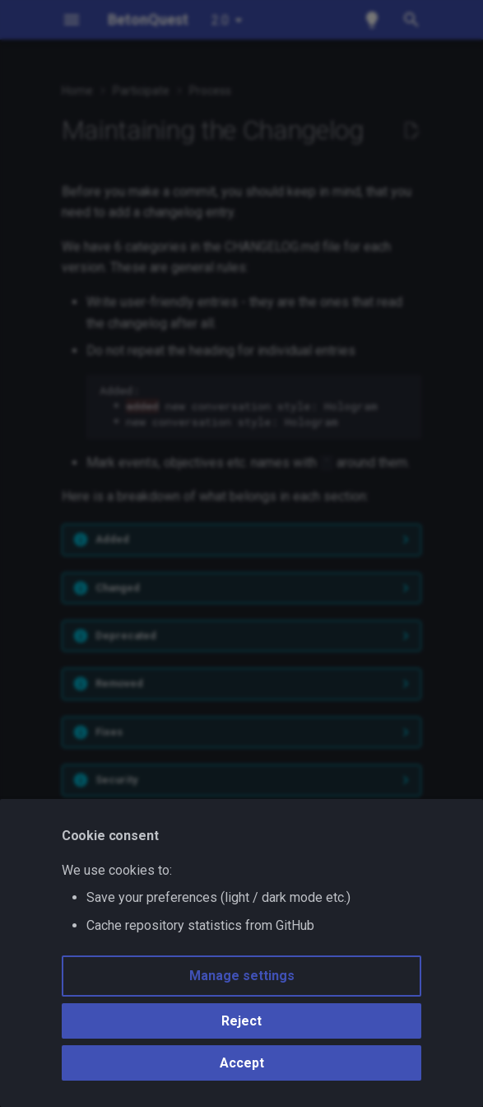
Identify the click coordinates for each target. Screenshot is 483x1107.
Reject (241, 1021)
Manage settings (242, 975)
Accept (242, 1063)
